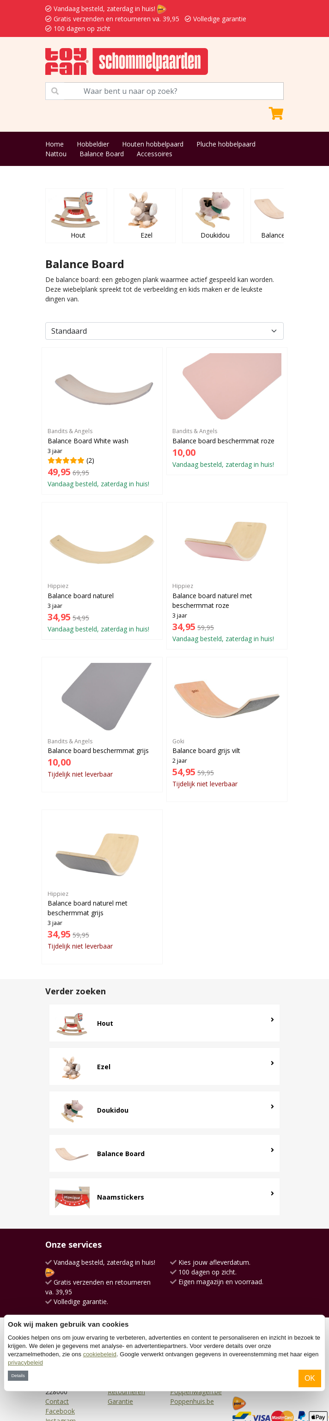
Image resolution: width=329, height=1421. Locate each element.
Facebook (60, 1411)
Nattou (56, 153)
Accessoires (154, 153)
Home (54, 144)
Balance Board (101, 153)
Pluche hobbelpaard (226, 144)
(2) (102, 420)
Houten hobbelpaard (152, 144)
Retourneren (126, 1391)
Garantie (120, 1401)
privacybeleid (25, 1362)
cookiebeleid (99, 1354)
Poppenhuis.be (192, 1401)
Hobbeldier (93, 144)
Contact (57, 1401)
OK (310, 1378)
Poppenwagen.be (196, 1391)
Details (17, 1375)
